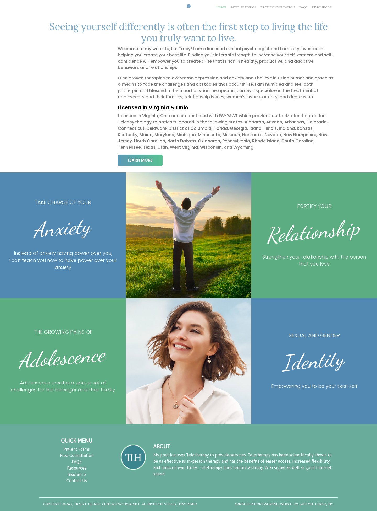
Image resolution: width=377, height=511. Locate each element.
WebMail (271, 504)
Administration (248, 504)
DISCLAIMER (188, 504)
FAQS (76, 461)
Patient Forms (76, 449)
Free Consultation (76, 455)
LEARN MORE (140, 160)
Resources (76, 468)
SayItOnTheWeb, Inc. (317, 504)
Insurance (77, 474)
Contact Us (76, 480)
